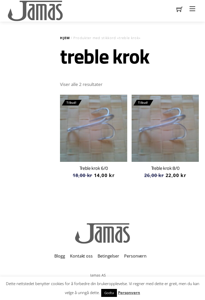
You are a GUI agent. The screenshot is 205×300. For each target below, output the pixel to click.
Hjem (65, 38)
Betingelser (108, 256)
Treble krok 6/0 (94, 168)
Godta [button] (109, 292)
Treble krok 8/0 (165, 168)
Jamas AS (98, 275)
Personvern (135, 256)
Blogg (59, 256)
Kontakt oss (81, 256)
